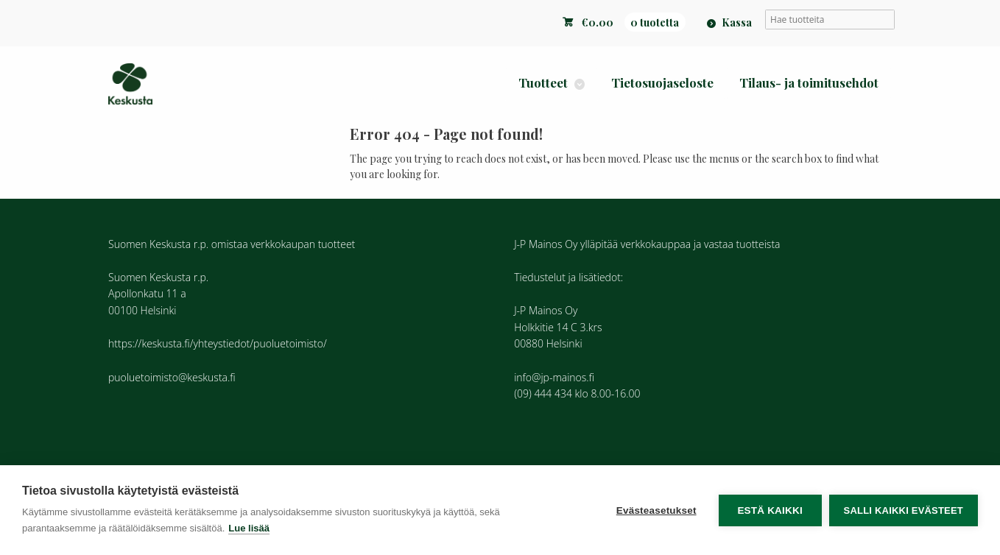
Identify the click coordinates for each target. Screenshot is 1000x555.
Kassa (737, 22)
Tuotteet (543, 82)
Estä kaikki (769, 510)
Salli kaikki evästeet (903, 510)
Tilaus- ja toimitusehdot (808, 82)
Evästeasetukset (656, 510)
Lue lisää (249, 528)
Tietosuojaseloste (662, 82)
